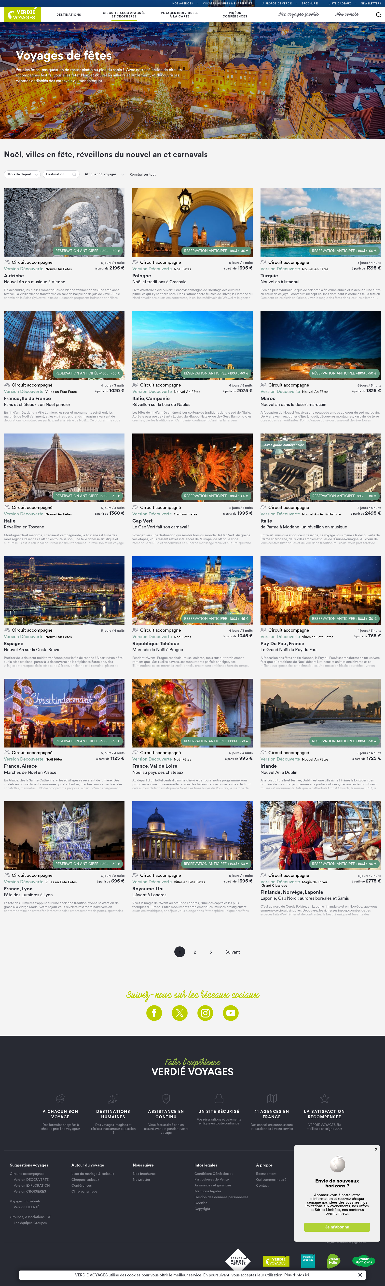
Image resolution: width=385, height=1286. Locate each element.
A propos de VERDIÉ (277, 3)
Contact (262, 1185)
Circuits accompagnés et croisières (124, 15)
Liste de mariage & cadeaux (92, 1174)
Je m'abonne (337, 1227)
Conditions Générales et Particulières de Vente (213, 1176)
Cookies (200, 1203)
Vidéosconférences (235, 15)
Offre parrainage (84, 1191)
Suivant (232, 952)
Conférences (81, 1185)
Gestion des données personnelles (221, 1197)
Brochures (310, 3)
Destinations (68, 14)
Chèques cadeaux (85, 1179)
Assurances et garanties (212, 1185)
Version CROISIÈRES (30, 1191)
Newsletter (141, 1179)
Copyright (202, 1209)
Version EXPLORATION (32, 1185)
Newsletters (371, 3)
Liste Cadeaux (340, 3)
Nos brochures (144, 1174)
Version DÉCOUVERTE (31, 1179)
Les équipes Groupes (30, 1223)
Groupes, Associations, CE (30, 1217)
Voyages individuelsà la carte (179, 15)
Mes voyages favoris (298, 15)
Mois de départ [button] (19, 174)
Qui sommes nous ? (271, 1179)
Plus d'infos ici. (297, 1275)
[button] (37, 174)
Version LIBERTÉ (26, 1207)
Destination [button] (55, 174)
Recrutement (266, 1174)
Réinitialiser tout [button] (143, 174)
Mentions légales (207, 1191)
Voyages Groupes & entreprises (227, 3)
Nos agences (182, 3)
